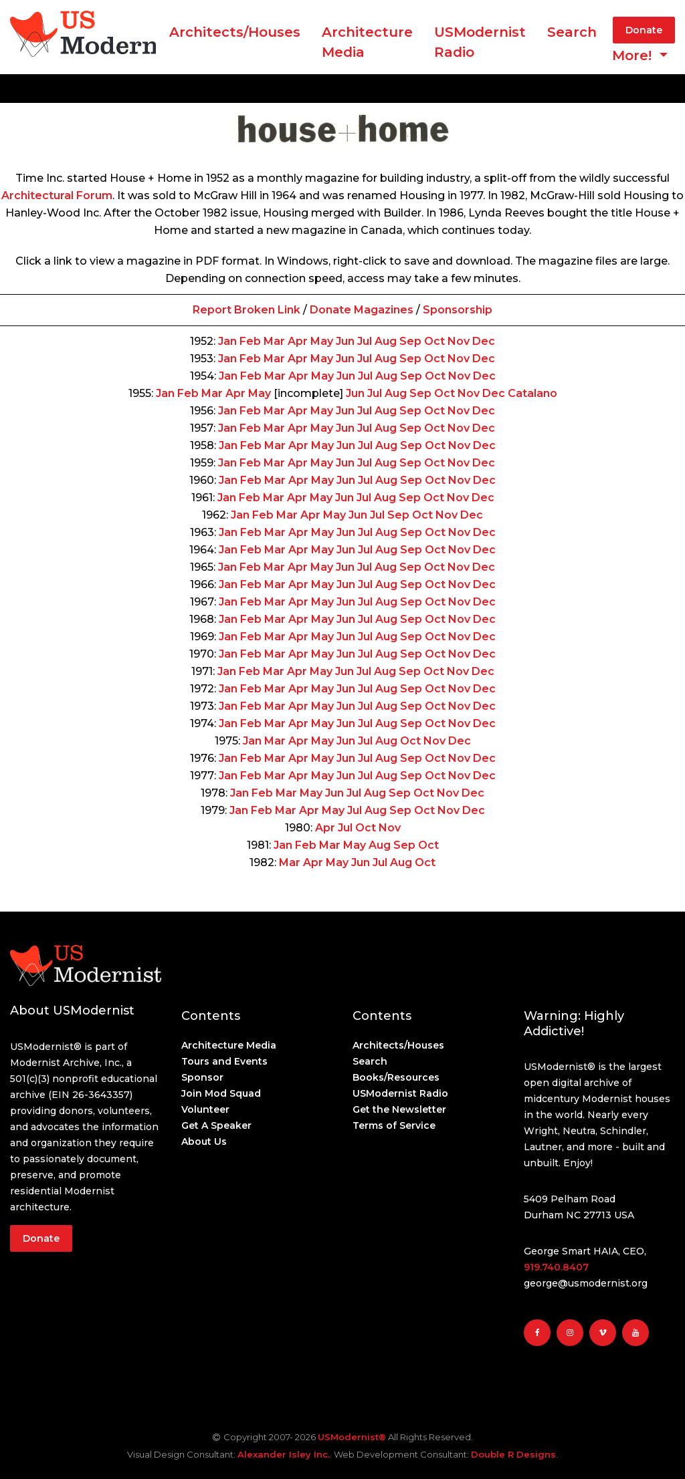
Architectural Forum (56, 195)
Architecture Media (228, 1045)
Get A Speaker (216, 1125)
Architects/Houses (234, 32)
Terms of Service (394, 1125)
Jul (364, 341)
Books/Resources (396, 1077)
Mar (274, 341)
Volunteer (205, 1109)
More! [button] (634, 55)
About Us (204, 1141)
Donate (643, 30)
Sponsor (202, 1077)
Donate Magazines (361, 309)
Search (572, 32)
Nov (459, 341)
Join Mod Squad (221, 1093)
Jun (345, 341)
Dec (483, 341)
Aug (386, 341)
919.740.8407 (556, 1267)
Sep (410, 341)
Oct (434, 341)
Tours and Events (224, 1061)
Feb (250, 341)
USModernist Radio (480, 42)
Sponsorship (457, 309)
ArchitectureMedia (367, 42)
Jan (227, 341)
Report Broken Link (246, 309)
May (321, 341)
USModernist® (352, 1437)
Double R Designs (513, 1454)
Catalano (532, 393)
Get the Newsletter (399, 1109)
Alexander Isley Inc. (283, 1454)
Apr (298, 341)
